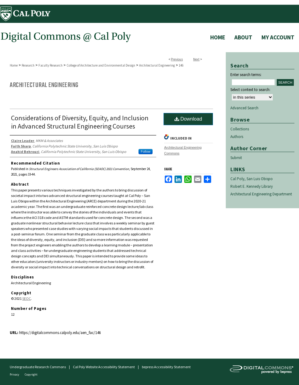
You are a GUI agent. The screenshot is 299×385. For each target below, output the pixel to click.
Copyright (31, 374)
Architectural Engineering (157, 65)
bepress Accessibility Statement (166, 367)
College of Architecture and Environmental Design (101, 65)
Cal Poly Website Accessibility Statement (104, 367)
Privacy (15, 374)
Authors (236, 136)
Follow (145, 151)
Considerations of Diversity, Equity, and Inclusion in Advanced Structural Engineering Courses (80, 122)
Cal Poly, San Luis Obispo (251, 178)
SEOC (26, 298)
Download (188, 119)
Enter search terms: (245, 74)
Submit (236, 157)
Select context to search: (250, 89)
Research (28, 65)
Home (14, 65)
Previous (177, 59)
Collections (239, 129)
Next (196, 59)
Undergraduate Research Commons (38, 367)
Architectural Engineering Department (261, 194)
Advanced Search (244, 108)
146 (181, 65)
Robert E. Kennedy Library (251, 186)
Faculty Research (50, 65)
